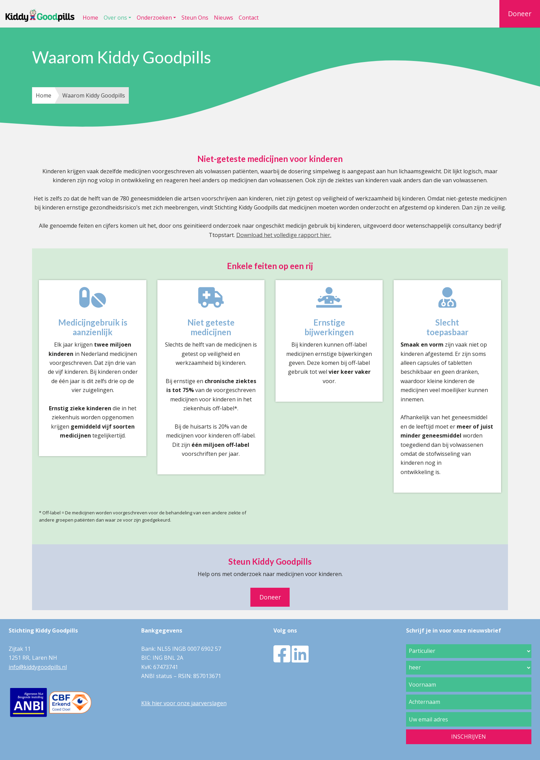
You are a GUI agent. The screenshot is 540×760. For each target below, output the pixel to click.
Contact (249, 17)
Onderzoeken (154, 17)
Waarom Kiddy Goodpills (93, 95)
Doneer (519, 13)
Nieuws (223, 17)
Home (90, 17)
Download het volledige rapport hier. (283, 235)
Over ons (115, 17)
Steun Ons (194, 17)
